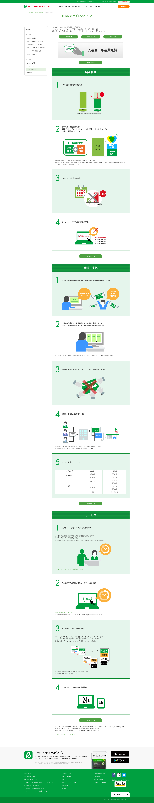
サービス (112, 36)
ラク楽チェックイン (32, 54)
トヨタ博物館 (96, 776)
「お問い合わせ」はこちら (64, 734)
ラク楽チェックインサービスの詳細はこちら (69, 569)
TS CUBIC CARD (98, 779)
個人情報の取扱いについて (31, 779)
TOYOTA (64, 779)
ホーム (25, 12)
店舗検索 (60, 6)
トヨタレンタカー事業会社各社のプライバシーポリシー (39, 782)
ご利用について (88, 6)
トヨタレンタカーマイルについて (36, 47)
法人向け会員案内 (39, 12)
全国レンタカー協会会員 (99, 782)
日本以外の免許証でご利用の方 (85, 1)
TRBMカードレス (31, 69)
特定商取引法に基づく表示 (31, 785)
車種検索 (67, 6)
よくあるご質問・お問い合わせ (107, 1)
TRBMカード (30, 66)
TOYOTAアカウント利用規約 (34, 44)
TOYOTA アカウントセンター (69, 782)
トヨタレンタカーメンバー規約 (35, 41)
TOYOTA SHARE (66, 776)
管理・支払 (90, 36)
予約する (123, 6)
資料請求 (29, 72)
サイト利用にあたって (30, 776)
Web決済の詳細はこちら (62, 613)
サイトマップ (28, 773)
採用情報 (64, 788)
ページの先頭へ (117, 794)
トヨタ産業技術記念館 (99, 773)
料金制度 (68, 36)
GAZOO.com (65, 785)
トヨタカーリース (124, 1)
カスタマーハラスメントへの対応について (35, 791)
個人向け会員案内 (31, 38)
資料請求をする (91, 62)
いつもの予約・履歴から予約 (34, 51)
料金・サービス (77, 6)
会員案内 (97, 6)
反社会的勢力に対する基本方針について (35, 788)
